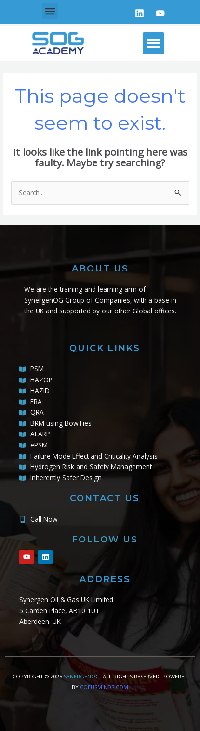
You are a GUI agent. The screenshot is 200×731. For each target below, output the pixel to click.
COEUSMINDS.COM (104, 686)
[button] (50, 11)
